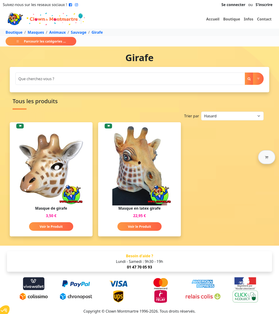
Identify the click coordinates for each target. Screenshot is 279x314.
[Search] (130, 79)
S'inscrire (264, 4)
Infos (248, 19)
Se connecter (233, 4)
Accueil (212, 19)
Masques (36, 32)
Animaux (57, 32)
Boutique (231, 19)
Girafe (97, 32)
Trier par (191, 116)
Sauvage (78, 32)
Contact (264, 19)
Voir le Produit (51, 226)
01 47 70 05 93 (139, 267)
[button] (266, 157)
